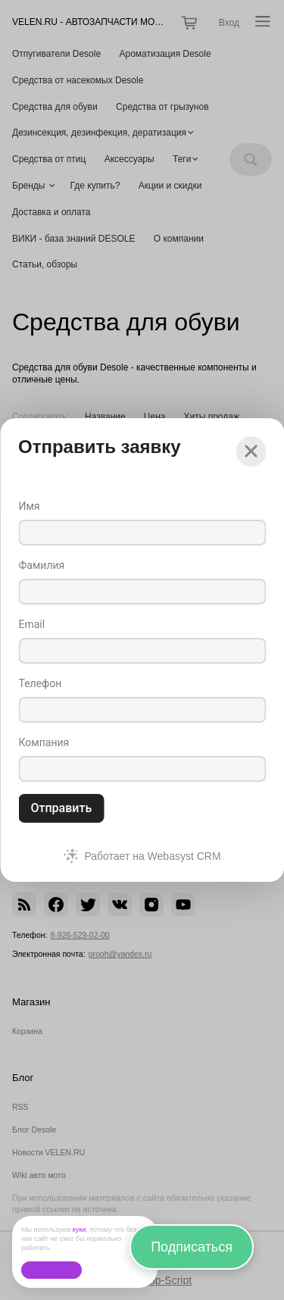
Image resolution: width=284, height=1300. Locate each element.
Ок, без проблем (51, 1270)
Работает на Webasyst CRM (152, 856)
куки (79, 1229)
